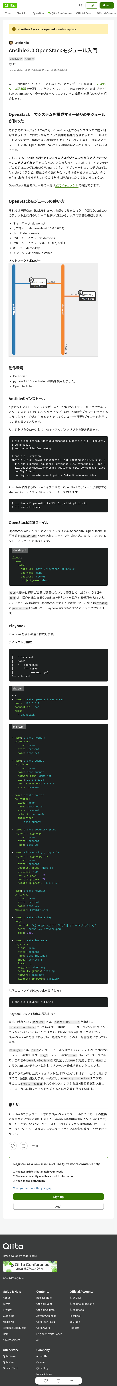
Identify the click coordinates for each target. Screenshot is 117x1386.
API (38, 1340)
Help (6, 1334)
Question (38, 13)
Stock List (22, 13)
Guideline (8, 1316)
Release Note (44, 1297)
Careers (40, 1362)
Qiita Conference (60, 13)
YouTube (75, 1321)
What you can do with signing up (32, 1188)
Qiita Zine (8, 1362)
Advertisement (11, 1340)
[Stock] (24, 1146)
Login (91, 5)
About (6, 1297)
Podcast (74, 1327)
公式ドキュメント (66, 185)
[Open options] (71, 1381)
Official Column (45, 1310)
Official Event (84, 13)
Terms (6, 1304)
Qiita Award (43, 1327)
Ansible (29, 58)
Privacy (7, 1310)
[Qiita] (10, 5)
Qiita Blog (42, 1368)
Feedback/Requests (14, 1327)
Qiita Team (9, 1356)
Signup (106, 5)
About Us (41, 1356)
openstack (16, 58)
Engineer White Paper (49, 1334)
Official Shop (10, 1368)
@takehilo (19, 42)
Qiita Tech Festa (45, 1321)
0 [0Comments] (34, 1145)
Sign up (58, 1196)
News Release (44, 1374)
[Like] (13, 1146)
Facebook (75, 1316)
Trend (8, 13)
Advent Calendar (46, 1316)
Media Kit (8, 1321)
